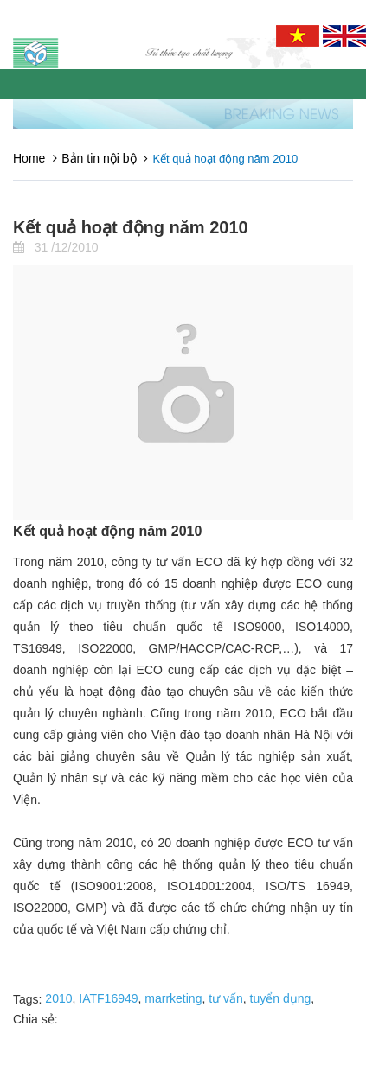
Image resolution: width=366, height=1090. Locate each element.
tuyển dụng (280, 998)
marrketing (173, 998)
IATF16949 (108, 998)
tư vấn (226, 998)
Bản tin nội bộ (98, 158)
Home (29, 158)
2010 (58, 998)
